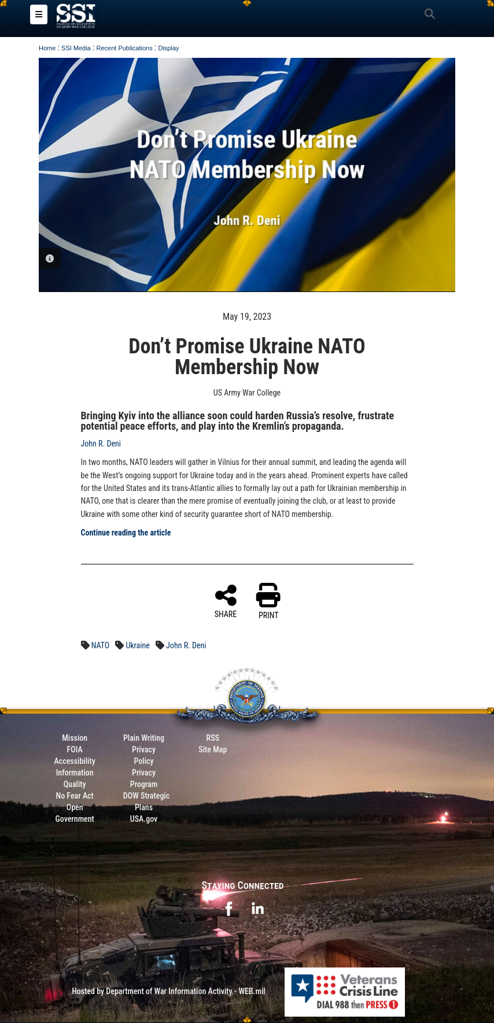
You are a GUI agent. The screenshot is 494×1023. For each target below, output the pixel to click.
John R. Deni (101, 444)
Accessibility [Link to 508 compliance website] (74, 761)
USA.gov (144, 819)
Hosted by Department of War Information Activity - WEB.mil (169, 991)
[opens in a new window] (228, 908)
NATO (100, 646)
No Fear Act (75, 796)
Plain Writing (143, 738)
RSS (213, 738)
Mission (74, 738)
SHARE (226, 601)
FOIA (75, 750)
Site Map (212, 750)
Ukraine (137, 646)
